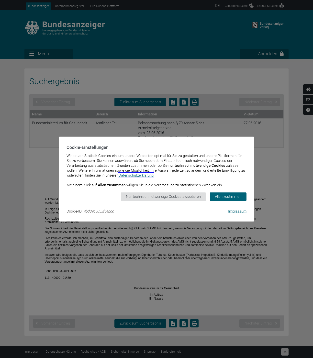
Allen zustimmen (228, 196)
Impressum (237, 211)
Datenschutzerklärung (136, 175)
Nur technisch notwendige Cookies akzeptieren (163, 196)
